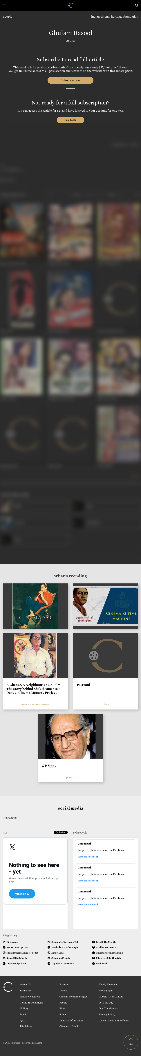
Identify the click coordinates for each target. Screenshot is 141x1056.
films (106, 704)
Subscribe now (70, 80)
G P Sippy (49, 766)
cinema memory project (35, 704)
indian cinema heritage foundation (114, 16)
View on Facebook (88, 858)
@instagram (10, 817)
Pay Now (70, 120)
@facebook (80, 832)
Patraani (83, 685)
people (7, 16)
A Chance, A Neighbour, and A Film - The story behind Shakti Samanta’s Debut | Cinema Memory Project (34, 689)
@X (5, 832)
